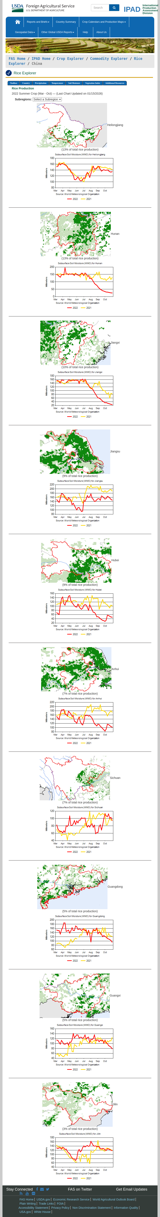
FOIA (60, 1203)
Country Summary (66, 21)
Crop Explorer (70, 59)
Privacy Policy (60, 1207)
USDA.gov (43, 1199)
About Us (101, 32)
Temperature (57, 83)
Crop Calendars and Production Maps (104, 21)
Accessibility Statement (33, 1207)
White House (42, 1211)
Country (26, 83)
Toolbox (13, 83)
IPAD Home (41, 59)
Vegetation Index (92, 83)
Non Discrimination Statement (91, 1207)
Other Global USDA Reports (57, 32)
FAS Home (17, 59)
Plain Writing (28, 1203)
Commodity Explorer (109, 59)
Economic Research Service (71, 1199)
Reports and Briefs (38, 21)
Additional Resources (114, 83)
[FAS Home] (33, 6)
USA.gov (25, 1211)
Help (85, 32)
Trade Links (46, 1203)
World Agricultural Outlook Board (114, 1199)
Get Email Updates (131, 1189)
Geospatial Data (25, 32)
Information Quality (126, 1207)
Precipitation (40, 83)
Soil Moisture (74, 83)
